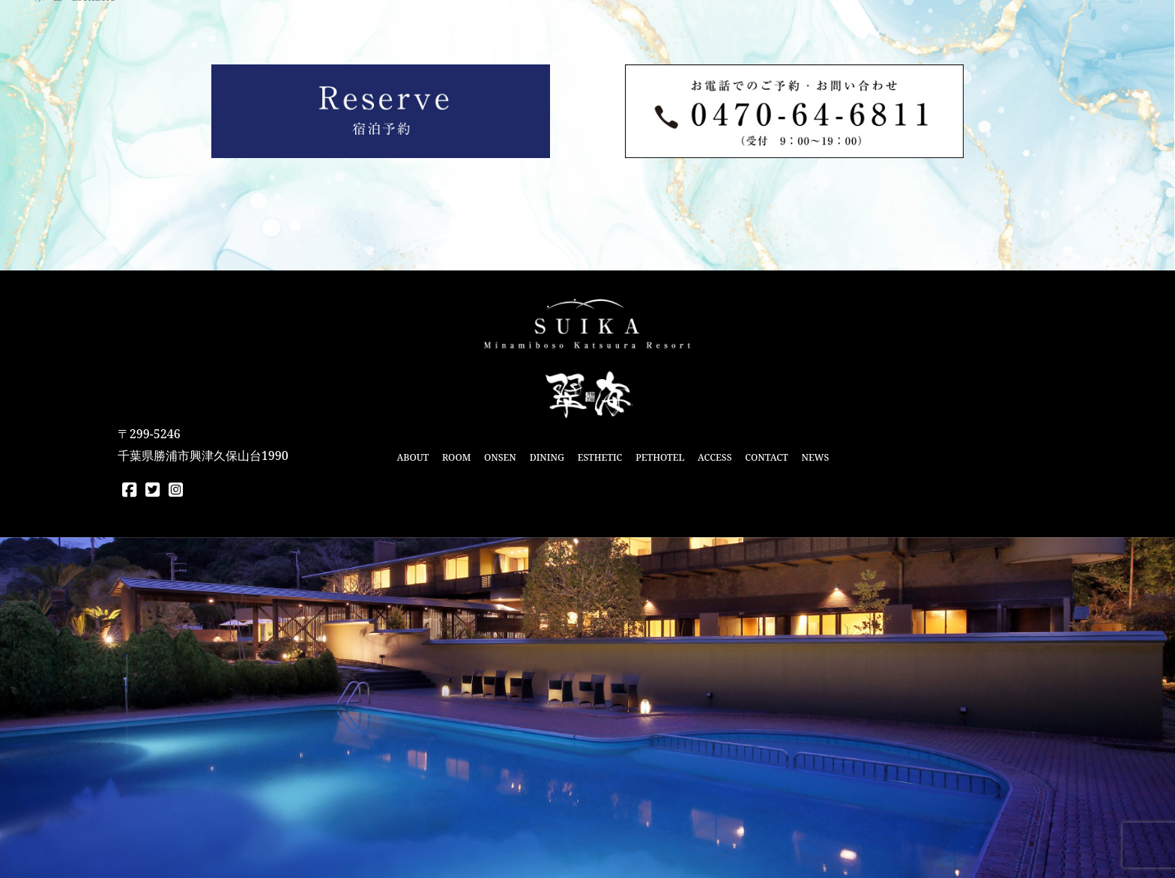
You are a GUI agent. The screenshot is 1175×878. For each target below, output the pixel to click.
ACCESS (714, 457)
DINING (547, 457)
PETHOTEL (659, 457)
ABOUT (412, 457)
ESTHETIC (600, 457)
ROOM (456, 457)
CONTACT (766, 457)
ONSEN (500, 457)
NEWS (815, 457)
